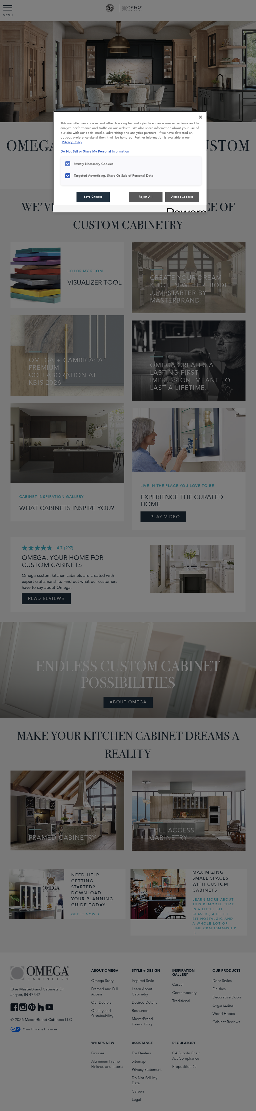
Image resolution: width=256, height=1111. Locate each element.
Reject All (145, 196)
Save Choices (93, 196)
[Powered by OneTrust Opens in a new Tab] (185, 209)
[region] (129, 161)
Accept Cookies (182, 196)
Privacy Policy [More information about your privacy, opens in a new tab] (72, 142)
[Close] (200, 117)
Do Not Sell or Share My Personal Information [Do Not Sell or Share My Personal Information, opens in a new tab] (94, 151)
